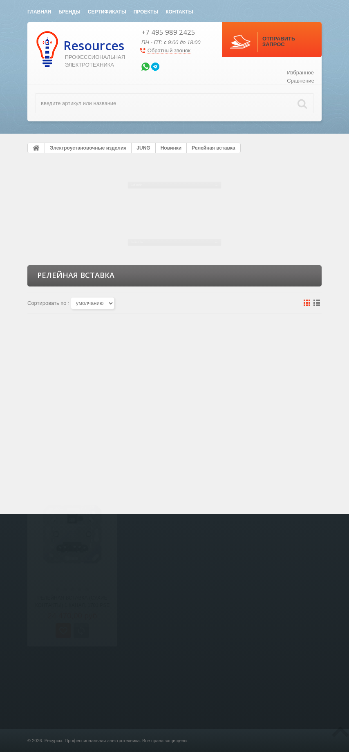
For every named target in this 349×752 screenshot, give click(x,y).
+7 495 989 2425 (168, 32)
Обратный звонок (169, 50)
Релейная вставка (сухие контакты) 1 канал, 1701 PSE (72, 436)
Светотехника (119, 741)
